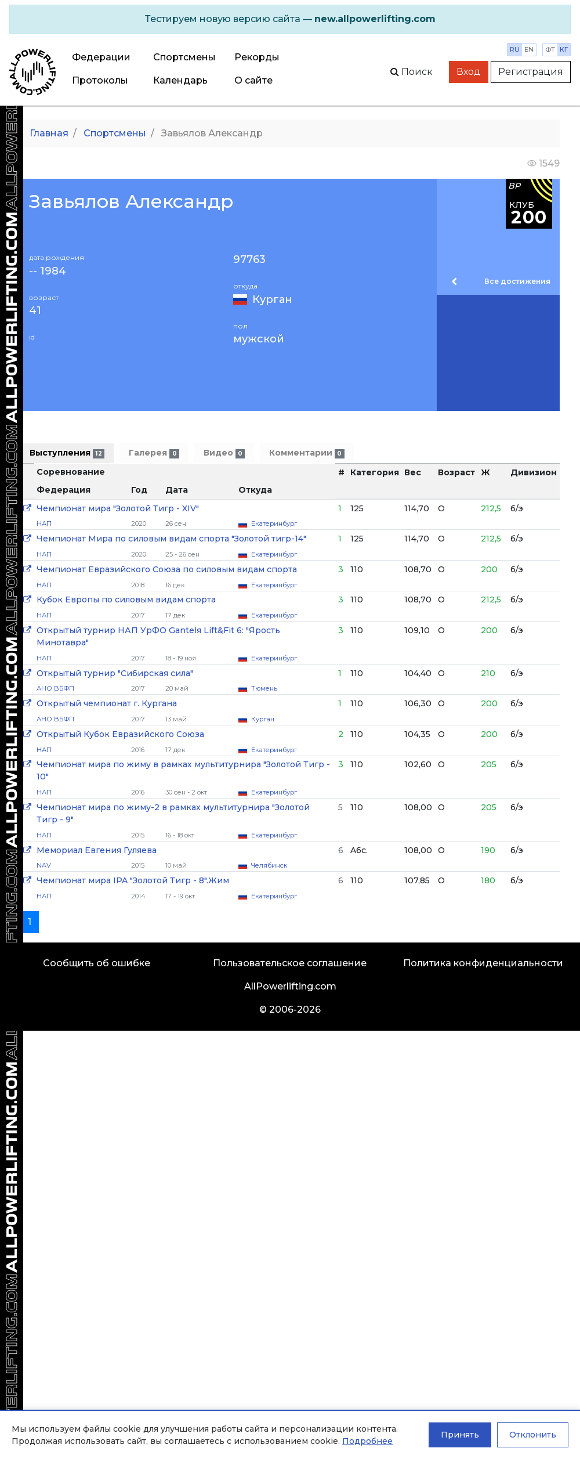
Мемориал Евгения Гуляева (97, 850)
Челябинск (269, 865)
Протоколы (100, 80)
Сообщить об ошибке (96, 963)
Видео (224, 452)
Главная (49, 133)
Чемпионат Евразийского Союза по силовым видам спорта (167, 569)
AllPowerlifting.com (290, 986)
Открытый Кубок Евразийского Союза (120, 734)
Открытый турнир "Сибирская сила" (115, 673)
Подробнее (367, 1441)
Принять (460, 1434)
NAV (44, 865)
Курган (272, 299)
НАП (44, 523)
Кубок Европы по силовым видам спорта (126, 599)
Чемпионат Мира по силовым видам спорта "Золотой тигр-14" (171, 538)
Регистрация (530, 71)
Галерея (154, 452)
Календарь (180, 80)
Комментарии (306, 452)
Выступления (67, 452)
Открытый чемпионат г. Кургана (107, 703)
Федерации (101, 57)
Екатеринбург (274, 523)
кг (564, 49)
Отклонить (532, 1434)
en (529, 49)
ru (515, 49)
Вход (468, 71)
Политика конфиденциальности (483, 963)
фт (550, 49)
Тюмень (264, 688)
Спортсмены (184, 57)
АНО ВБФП (55, 688)
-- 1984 (47, 271)
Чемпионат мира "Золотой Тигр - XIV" (118, 508)
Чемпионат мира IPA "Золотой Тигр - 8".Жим (133, 880)
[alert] (290, 19)
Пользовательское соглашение (290, 963)
